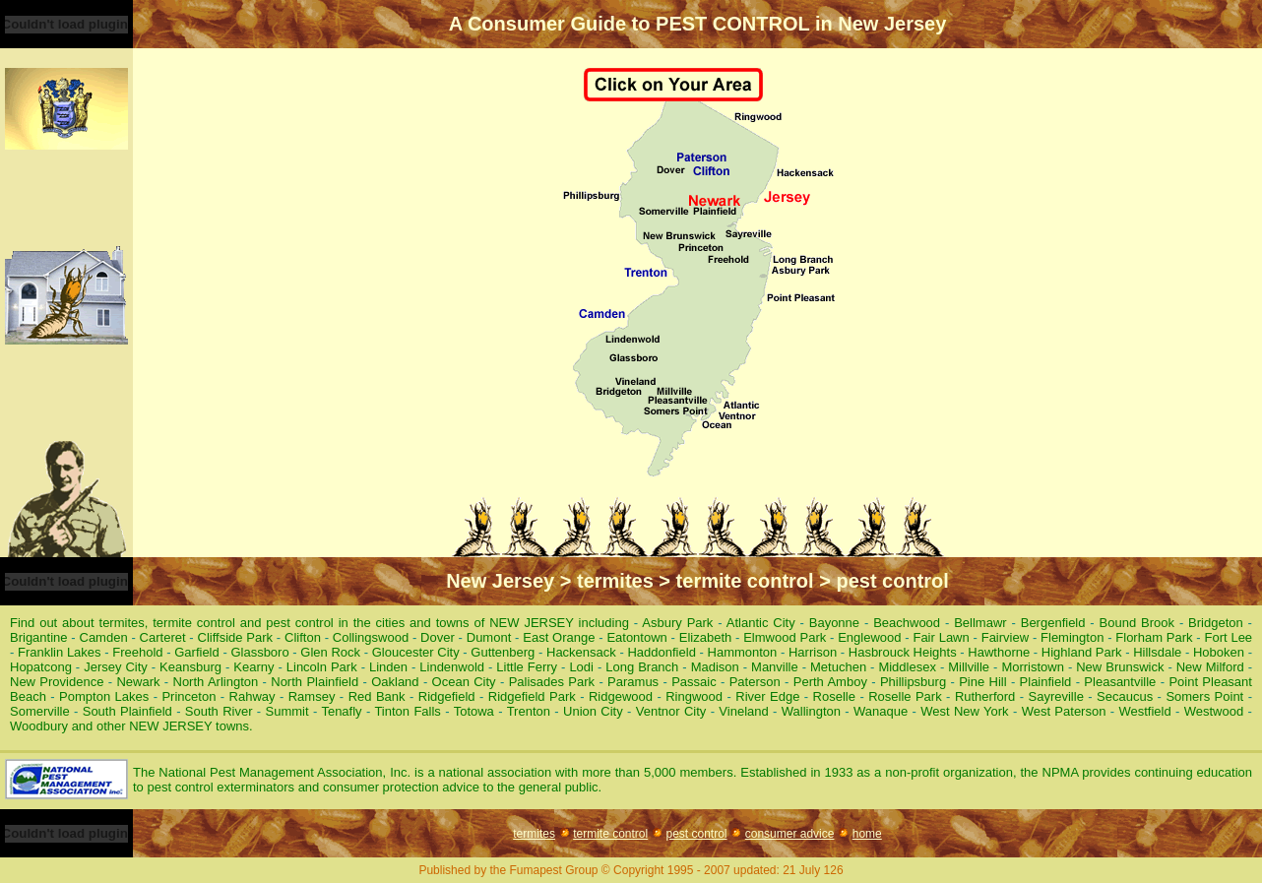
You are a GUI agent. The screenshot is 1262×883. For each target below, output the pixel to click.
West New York (964, 711)
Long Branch (641, 667)
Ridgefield (446, 696)
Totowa (474, 711)
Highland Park (1081, 652)
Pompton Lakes (104, 696)
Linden (388, 667)
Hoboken (1218, 652)
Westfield (1144, 711)
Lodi (581, 667)
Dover (437, 637)
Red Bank (377, 696)
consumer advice (790, 834)
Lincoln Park (321, 667)
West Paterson (1064, 711)
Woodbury (39, 726)
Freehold (137, 652)
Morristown (1032, 667)
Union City (593, 711)
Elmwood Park (784, 637)
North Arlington (216, 681)
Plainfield (1046, 681)
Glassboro (259, 652)
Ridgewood (621, 696)
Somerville (40, 711)
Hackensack (581, 652)
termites (534, 834)
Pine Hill (982, 681)
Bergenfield (1053, 622)
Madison (715, 667)
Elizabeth (705, 637)
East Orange (559, 637)
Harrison (813, 652)
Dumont (489, 637)
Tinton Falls (407, 711)
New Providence (56, 681)
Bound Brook (1137, 622)
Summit (287, 711)
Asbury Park (677, 622)
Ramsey (312, 696)
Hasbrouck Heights (903, 652)
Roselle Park (905, 696)
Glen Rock (330, 652)
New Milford (1210, 667)
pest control (695, 834)
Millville (968, 667)
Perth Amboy (830, 681)
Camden (104, 637)
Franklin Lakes (59, 652)
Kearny (253, 667)
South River (219, 711)
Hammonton (743, 652)
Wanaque (880, 711)
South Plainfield (127, 711)
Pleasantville (1120, 681)
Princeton (188, 696)
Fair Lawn (941, 637)
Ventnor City (671, 711)
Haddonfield (661, 652)
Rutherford (985, 696)
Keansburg (190, 667)
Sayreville (1056, 696)
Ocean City (464, 681)
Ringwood (694, 696)
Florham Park (1153, 637)
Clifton (302, 637)
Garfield (197, 652)
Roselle (834, 696)
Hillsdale (1157, 652)
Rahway (252, 696)
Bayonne (834, 622)
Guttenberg (503, 652)
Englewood (869, 637)
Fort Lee (1228, 637)
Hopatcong (41, 667)
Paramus (633, 681)
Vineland (743, 711)
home (867, 834)
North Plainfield (314, 681)
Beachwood (906, 622)
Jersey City (116, 667)
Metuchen (838, 667)
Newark (137, 681)
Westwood (1213, 711)
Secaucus (1125, 696)
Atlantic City (760, 622)
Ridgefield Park (532, 696)
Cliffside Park (236, 637)
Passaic (694, 681)
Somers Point (1204, 696)
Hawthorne (999, 652)
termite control (610, 834)
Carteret (163, 637)
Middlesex (907, 667)
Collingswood (371, 637)
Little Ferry (526, 667)
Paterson (755, 681)
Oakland (394, 681)
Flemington (1072, 637)
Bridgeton (1215, 622)
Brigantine (39, 637)
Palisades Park (552, 681)
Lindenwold (451, 667)
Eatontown (636, 637)
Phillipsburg (913, 681)
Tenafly (341, 711)
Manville (774, 667)
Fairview (1005, 637)
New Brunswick (1120, 667)
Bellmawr (980, 622)
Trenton (528, 711)
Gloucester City (416, 652)
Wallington (811, 711)
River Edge (767, 696)
